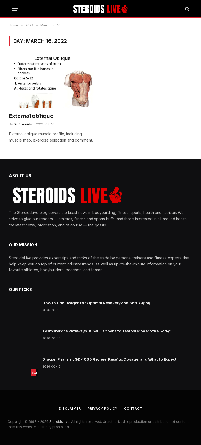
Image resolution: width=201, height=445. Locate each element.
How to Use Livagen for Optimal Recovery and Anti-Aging (96, 303)
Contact (134, 408)
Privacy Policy (103, 408)
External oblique (31, 116)
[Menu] (15, 9)
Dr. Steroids (23, 124)
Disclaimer (68, 408)
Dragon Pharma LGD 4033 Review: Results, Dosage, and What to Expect (109, 359)
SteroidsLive (59, 421)
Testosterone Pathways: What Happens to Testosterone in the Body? (106, 331)
